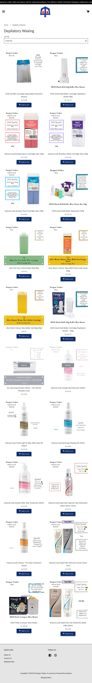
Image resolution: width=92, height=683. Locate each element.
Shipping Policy (9, 662)
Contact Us (8, 658)
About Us (7, 655)
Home (6, 25)
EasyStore (68, 673)
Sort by (6, 36)
